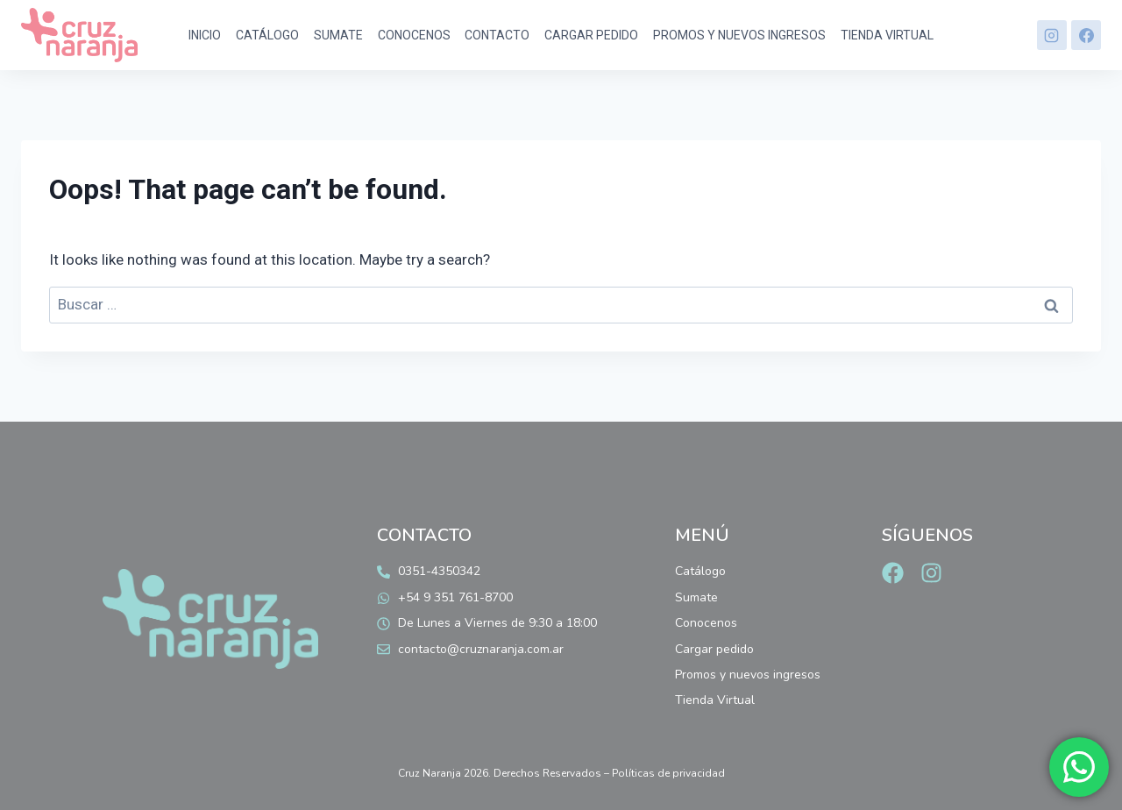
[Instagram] (1052, 35)
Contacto (497, 35)
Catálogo (267, 35)
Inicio (204, 35)
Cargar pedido (591, 35)
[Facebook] (1086, 35)
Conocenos (414, 35)
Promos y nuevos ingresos (739, 35)
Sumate (338, 35)
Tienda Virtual (887, 35)
